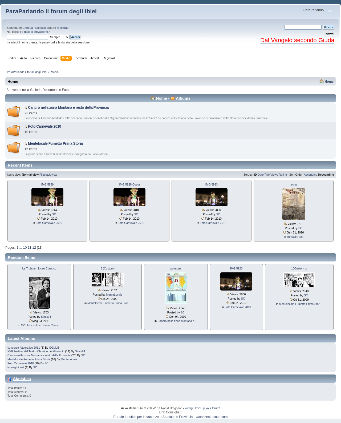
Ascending (310, 174)
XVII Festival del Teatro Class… (41, 325)
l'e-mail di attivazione (34, 31)
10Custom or (299, 268)
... (21, 247)
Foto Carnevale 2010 (44, 126)
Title (267, 174)
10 (25, 247)
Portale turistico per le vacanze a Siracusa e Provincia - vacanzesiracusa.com (170, 417)
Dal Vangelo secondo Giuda (297, 40)
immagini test (295, 236)
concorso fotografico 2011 (23, 347)
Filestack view (48, 174)
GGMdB (54, 347)
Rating (283, 174)
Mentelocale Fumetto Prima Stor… (109, 303)
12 (34, 247)
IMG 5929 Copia (129, 184)
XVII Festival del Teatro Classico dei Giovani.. (35, 351)
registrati (62, 27)
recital (293, 184)
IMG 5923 (211, 184)
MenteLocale (114, 294)
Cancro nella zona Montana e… (177, 321)
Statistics (22, 378)
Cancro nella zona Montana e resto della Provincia (68, 108)
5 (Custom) (108, 268)
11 (29, 247)
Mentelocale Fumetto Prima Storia (55, 144)
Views (274, 174)
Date (261, 174)
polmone (175, 268)
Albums (183, 98)
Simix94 (46, 316)
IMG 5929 (47, 184)
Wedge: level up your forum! (202, 408)
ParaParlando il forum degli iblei (51, 11)
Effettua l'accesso (34, 27)
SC (54, 214)
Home (329, 81)
